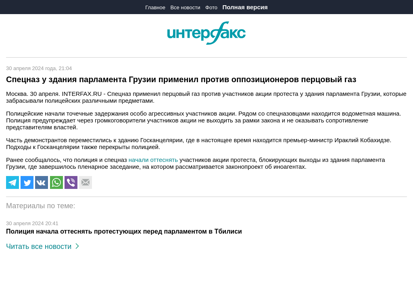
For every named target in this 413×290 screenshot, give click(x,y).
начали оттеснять (153, 159)
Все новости (185, 7)
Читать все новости (42, 246)
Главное (155, 7)
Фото (211, 7)
